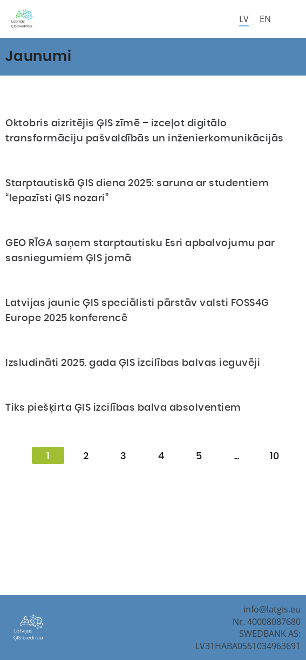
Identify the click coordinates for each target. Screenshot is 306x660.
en (265, 19)
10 (274, 456)
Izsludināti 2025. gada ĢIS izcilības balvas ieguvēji (132, 363)
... (236, 456)
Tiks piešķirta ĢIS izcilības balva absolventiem (123, 408)
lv (244, 19)
